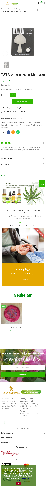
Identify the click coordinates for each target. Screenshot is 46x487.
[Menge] (5, 101)
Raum (13, 125)
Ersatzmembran (37, 125)
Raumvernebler (35, 122)
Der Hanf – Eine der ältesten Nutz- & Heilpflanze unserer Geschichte (23, 212)
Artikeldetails (6, 158)
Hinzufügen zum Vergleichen (14, 108)
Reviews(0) (5, 164)
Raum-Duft (5, 125)
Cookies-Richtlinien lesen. (25, 479)
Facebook (8, 132)
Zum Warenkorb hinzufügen (22, 101)
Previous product (37, 10)
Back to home (40, 10)
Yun (17, 125)
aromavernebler (12, 122)
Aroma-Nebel (25, 125)
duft (26, 122)
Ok (18, 483)
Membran (5, 128)
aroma (21, 122)
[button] (10, 225)
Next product (43, 10)
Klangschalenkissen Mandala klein (12, 327)
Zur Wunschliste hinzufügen (14, 111)
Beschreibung (6, 143)
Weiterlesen (23, 222)
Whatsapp (17, 132)
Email (13, 132)
